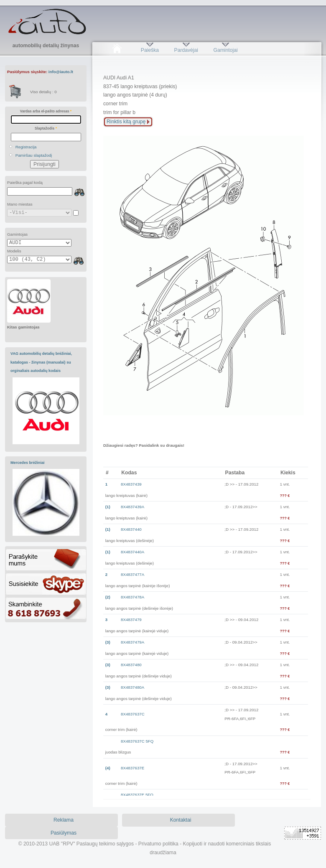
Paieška (150, 50)
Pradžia (116, 50)
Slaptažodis (46, 128)
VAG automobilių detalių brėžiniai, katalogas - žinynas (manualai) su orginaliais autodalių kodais (41, 362)
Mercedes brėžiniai (27, 463)
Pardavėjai (186, 50)
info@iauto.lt (60, 71)
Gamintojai (225, 50)
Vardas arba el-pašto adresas (45, 111)
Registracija (26, 147)
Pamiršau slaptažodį (33, 155)
